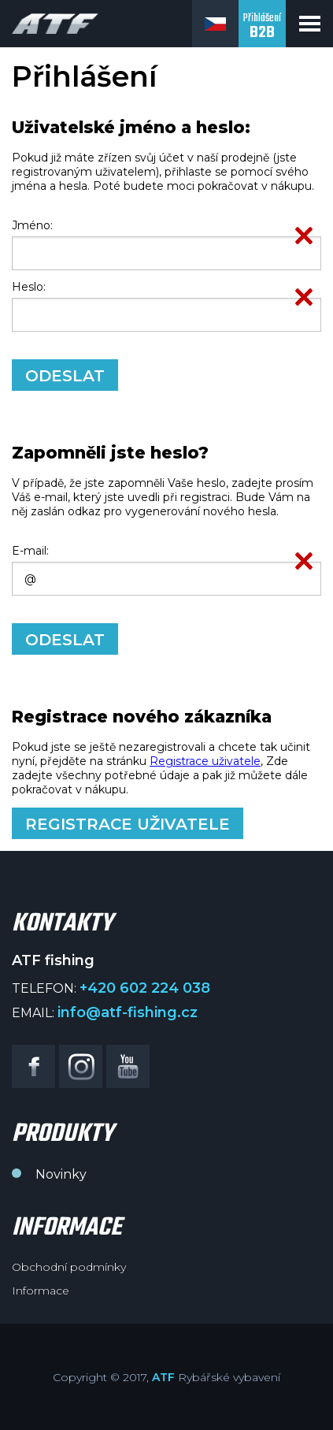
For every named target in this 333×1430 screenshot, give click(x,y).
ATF (163, 1377)
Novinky (61, 1174)
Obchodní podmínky (69, 1267)
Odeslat (65, 375)
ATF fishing (55, 23)
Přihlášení (262, 27)
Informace (40, 1290)
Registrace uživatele (205, 761)
